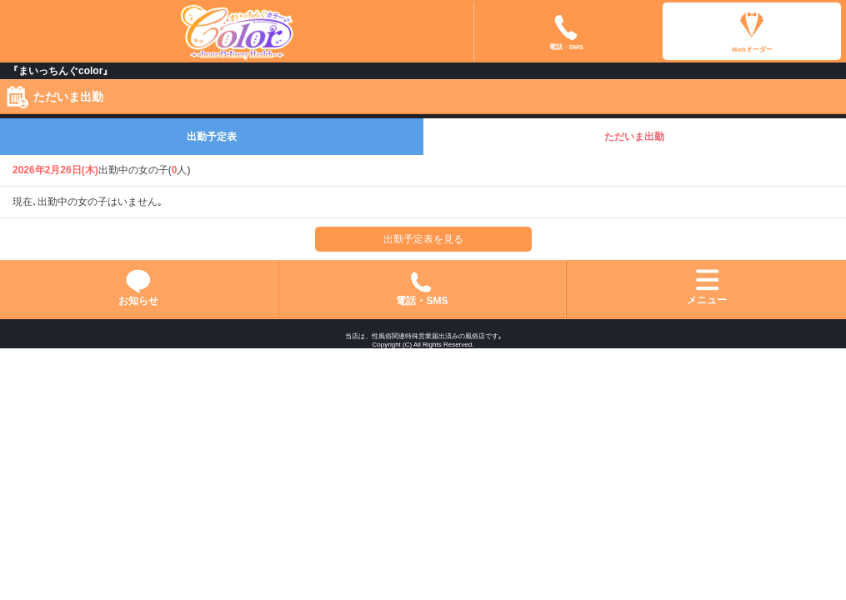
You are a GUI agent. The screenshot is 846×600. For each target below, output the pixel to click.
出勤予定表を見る (423, 239)
